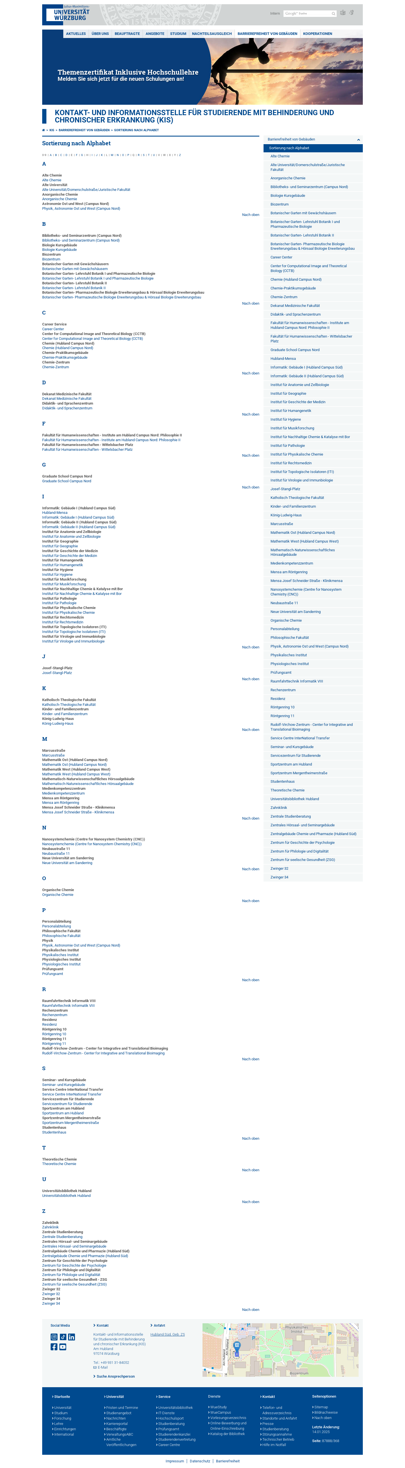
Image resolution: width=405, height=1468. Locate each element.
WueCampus (219, 1412)
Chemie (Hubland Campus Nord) (67, 348)
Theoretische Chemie (59, 1164)
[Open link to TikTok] (63, 1337)
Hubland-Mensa (55, 512)
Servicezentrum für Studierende (67, 1104)
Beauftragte (127, 34)
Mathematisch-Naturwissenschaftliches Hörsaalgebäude (88, 784)
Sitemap (320, 1407)
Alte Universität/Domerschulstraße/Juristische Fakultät (86, 190)
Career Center (53, 329)
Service (163, 1397)
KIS (52, 130)
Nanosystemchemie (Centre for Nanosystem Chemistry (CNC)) (92, 844)
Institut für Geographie (60, 546)
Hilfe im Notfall (273, 1445)
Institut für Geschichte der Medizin (69, 556)
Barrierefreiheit (228, 1461)
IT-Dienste (165, 1413)
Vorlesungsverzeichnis (227, 1418)
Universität (61, 1408)
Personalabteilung (56, 926)
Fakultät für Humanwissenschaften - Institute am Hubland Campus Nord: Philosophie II (111, 440)
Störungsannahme (276, 1434)
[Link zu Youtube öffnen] (63, 1347)
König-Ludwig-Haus (57, 723)
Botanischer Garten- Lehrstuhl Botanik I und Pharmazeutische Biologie (98, 278)
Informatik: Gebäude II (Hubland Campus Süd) (79, 527)
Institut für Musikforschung (64, 584)
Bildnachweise (325, 1412)
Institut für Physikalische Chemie (68, 612)
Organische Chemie (57, 895)
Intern (275, 13)
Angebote (155, 34)
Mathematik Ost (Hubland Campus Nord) (74, 764)
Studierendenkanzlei (173, 1434)
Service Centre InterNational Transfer (71, 1094)
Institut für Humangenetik (62, 565)
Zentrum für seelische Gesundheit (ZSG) (74, 1284)
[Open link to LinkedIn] (72, 1337)
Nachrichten (115, 1418)
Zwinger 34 (51, 1303)
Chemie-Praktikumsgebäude (64, 357)
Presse (267, 1424)
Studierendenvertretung (175, 1439)
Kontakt (103, 1326)
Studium (178, 34)
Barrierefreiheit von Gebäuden (267, 34)
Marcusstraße (53, 755)
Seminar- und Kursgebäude (63, 1085)
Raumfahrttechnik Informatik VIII (68, 1005)
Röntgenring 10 (54, 1034)
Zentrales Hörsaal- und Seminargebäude (74, 1246)
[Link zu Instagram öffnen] (54, 1337)
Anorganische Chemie (59, 199)
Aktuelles (76, 34)
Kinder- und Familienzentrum (64, 714)
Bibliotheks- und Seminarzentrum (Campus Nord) (81, 240)
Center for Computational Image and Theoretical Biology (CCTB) (92, 338)
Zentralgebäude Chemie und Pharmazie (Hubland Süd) (85, 1256)
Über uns (100, 34)
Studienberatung (170, 1424)
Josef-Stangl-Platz (57, 673)
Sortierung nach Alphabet (136, 130)
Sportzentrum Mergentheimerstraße (70, 1123)
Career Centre (168, 1445)
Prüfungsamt (52, 974)
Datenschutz (200, 1461)
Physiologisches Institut (61, 964)
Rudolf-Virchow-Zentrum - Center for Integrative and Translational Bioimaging (103, 1053)
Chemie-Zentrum (55, 367)
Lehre (57, 1424)
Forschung (61, 1418)
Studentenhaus (54, 1132)
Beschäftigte (115, 1429)
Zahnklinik (50, 1227)
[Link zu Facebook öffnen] (54, 1347)
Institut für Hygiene (57, 574)
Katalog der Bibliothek (226, 1434)
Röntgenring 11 (54, 1043)
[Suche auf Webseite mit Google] (310, 13)
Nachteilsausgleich (212, 34)
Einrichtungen (64, 1429)
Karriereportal (116, 1424)
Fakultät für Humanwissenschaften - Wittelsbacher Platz (87, 449)
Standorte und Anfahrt (278, 1418)
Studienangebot (117, 1413)
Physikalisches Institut (60, 955)
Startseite (61, 1397)
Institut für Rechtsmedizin (62, 622)
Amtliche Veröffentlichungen (120, 1442)
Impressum (175, 1461)
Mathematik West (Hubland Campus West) (76, 774)
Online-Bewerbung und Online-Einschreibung (227, 1426)
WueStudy (217, 1407)
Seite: (316, 1441)
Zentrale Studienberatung (62, 1237)
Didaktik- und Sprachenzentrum (67, 408)
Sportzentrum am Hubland (63, 1113)
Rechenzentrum (54, 1015)
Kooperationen (317, 34)
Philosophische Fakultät (61, 936)
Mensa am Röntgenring (60, 802)
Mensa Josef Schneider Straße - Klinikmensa (78, 812)
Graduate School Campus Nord (66, 481)
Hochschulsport (170, 1418)
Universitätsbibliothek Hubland (66, 1195)
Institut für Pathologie (59, 603)
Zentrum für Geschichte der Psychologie (74, 1265)
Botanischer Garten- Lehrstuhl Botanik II (74, 288)
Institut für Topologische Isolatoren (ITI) (74, 632)
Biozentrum (51, 259)
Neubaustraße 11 (56, 853)
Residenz (49, 1024)
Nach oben (250, 215)
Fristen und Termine (121, 1408)
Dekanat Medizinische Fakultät (66, 398)
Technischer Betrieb (277, 1439)
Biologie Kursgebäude (59, 249)
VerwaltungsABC (118, 1434)
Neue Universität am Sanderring (67, 863)
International (63, 1434)
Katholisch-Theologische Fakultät (69, 704)
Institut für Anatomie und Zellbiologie (71, 536)
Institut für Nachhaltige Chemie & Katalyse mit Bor (82, 594)
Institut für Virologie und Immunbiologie (73, 641)
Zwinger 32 (51, 1294)
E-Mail (103, 1367)
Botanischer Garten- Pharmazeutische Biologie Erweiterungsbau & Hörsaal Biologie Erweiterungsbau (121, 297)
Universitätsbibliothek (174, 1408)
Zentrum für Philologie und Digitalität (71, 1275)
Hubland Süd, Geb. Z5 (167, 1334)
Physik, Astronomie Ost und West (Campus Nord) (81, 208)
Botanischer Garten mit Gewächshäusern (75, 269)
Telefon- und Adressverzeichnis (276, 1410)
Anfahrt (159, 1326)
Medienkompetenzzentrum (63, 793)
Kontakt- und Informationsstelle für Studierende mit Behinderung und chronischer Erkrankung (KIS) (194, 116)
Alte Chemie (51, 180)
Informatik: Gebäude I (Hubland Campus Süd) (78, 517)
